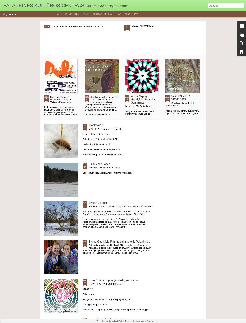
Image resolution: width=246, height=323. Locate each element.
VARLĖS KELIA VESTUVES (180, 98)
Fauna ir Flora (130, 14)
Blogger (128, 321)
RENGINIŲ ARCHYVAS (77, 14)
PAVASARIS (96, 125)
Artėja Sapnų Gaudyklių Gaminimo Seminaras (143, 99)
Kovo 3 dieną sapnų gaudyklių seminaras (114, 280)
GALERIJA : (114, 14)
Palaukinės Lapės (99, 164)
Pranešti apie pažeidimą (143, 321)
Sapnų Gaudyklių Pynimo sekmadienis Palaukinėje (119, 241)
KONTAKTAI (99, 14)
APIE (60, 14)
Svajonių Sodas (98, 202)
